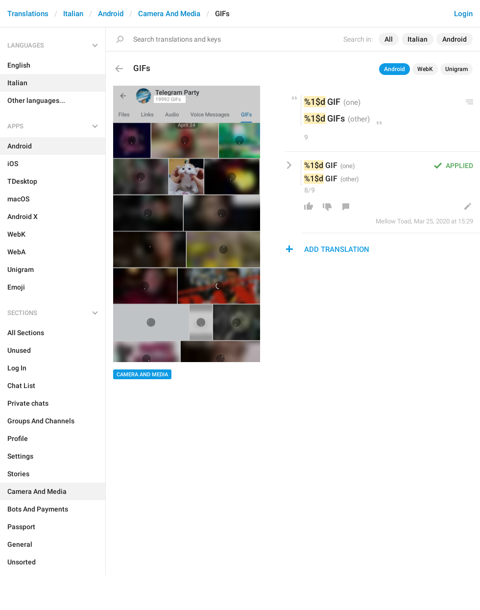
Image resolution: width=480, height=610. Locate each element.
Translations (27, 13)
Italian (73, 13)
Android (110, 13)
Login (463, 13)
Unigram (456, 69)
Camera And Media (169, 13)
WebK (425, 69)
